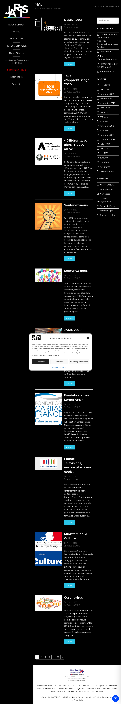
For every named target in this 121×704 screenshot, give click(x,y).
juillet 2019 (105, 108)
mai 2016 (104, 153)
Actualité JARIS (73, 27)
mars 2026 (105, 85)
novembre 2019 (107, 94)
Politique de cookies (59, 367)
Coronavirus (73, 597)
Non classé (105, 194)
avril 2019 (104, 121)
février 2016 (105, 167)
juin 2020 (104, 89)
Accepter (41, 362)
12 (58, 657)
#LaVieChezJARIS (108, 185)
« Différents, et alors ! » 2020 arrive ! (75, 145)
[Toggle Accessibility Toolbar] (115, 698)
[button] (88, 338)
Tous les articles (107, 215)
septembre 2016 (107, 139)
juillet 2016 (105, 144)
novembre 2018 (107, 126)
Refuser (59, 362)
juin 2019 (104, 112)
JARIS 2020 (73, 330)
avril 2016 (104, 158)
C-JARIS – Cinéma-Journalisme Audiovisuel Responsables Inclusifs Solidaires (107, 41)
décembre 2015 (107, 171)
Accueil (98, 6)
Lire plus (69, 64)
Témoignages (106, 211)
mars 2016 (104, 162)
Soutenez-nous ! (76, 205)
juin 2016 (104, 149)
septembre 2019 (107, 103)
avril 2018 (104, 130)
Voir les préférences (79, 362)
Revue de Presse (108, 206)
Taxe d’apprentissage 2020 (76, 80)
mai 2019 (104, 117)
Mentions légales (93, 697)
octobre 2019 (106, 99)
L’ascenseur (73, 19)
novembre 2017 (107, 135)
